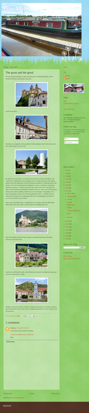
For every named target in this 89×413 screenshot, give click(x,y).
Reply (12, 337)
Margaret (68, 75)
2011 (67, 236)
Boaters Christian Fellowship (72, 259)
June (68, 202)
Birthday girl (70, 205)
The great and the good (73, 210)
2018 (67, 188)
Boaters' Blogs (68, 256)
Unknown (13, 328)
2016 (67, 221)
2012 (67, 233)
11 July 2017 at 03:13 (23, 328)
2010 (67, 239)
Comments (68, 142)
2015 (67, 224)
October (69, 193)
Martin (67, 78)
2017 (67, 191)
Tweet (65, 67)
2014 (67, 227)
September (70, 196)
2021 (67, 179)
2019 (67, 185)
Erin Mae (15, 8)
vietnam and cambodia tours (18, 334)
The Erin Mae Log (69, 109)
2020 (67, 182)
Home (32, 394)
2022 (67, 176)
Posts (67, 139)
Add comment (10, 341)
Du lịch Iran (30, 334)
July (68, 199)
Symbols (69, 207)
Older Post (55, 394)
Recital (69, 213)
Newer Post (8, 394)
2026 (67, 170)
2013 (67, 230)
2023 (67, 173)
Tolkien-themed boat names (71, 103)
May (68, 217)
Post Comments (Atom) (17, 397)
